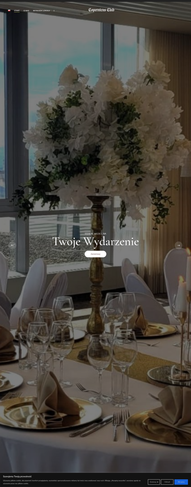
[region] (95, 480)
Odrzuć (167, 482)
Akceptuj (181, 482)
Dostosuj (153, 482)
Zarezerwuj (95, 254)
